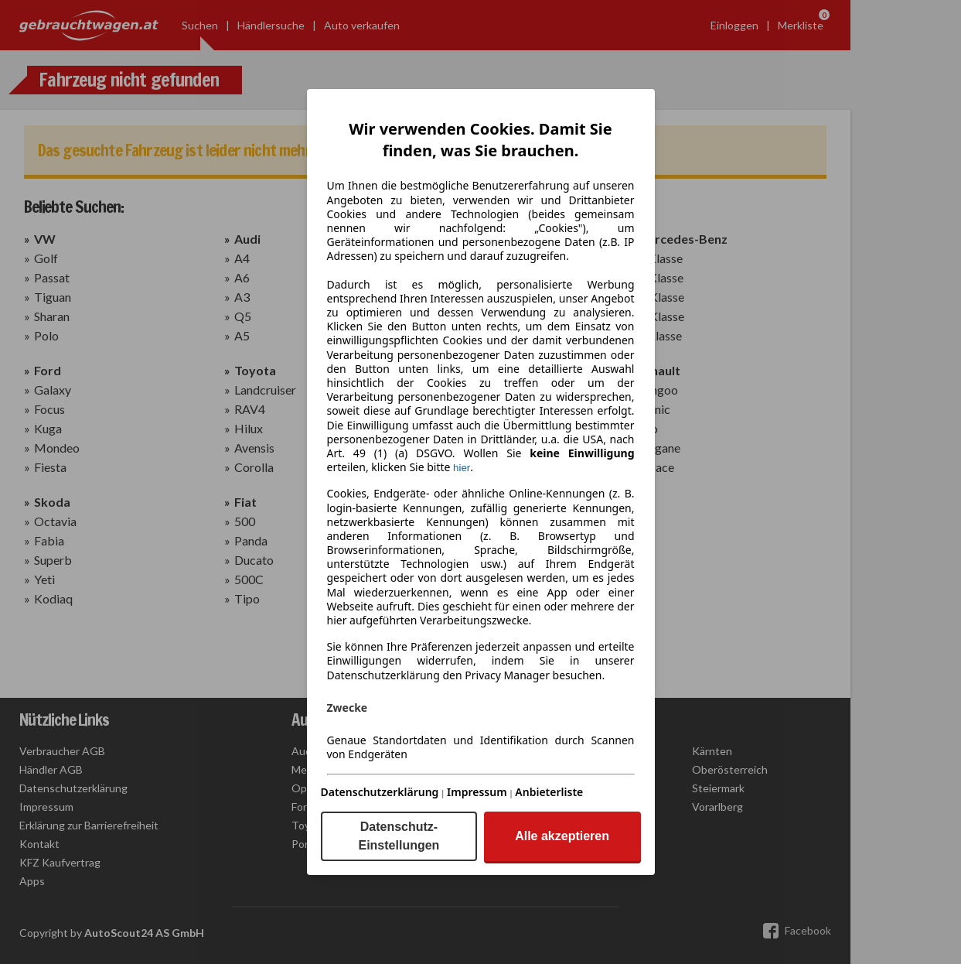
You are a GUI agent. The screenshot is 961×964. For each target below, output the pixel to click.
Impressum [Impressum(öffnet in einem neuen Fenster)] (477, 792)
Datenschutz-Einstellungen (398, 836)
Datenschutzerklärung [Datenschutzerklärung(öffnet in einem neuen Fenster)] (380, 792)
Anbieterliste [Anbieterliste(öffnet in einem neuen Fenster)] (549, 792)
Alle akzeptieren (562, 836)
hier (461, 467)
